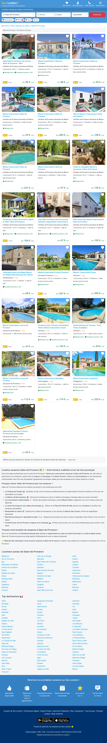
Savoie (4, 607)
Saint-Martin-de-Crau (45, 590)
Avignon (75, 565)
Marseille (40, 559)
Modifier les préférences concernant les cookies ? (53, 735)
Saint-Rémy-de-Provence (46, 562)
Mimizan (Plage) (8, 646)
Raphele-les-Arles (8, 573)
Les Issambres (77, 635)
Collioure (75, 652)
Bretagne (5, 604)
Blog (72, 711)
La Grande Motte (78, 638)
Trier (35, 20)
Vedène (75, 590)
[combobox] (18, 14)
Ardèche (5, 618)
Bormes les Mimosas (44, 638)
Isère (74, 609)
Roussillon (76, 573)
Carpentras (76, 570)
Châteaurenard (7, 579)
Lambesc (40, 587)
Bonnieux (40, 567)
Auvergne (75, 604)
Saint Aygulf (41, 660)
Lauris (74, 585)
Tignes (75, 618)
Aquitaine (75, 601)
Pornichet (5, 672)
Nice (3, 666)
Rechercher (97, 15)
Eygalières (5, 585)
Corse (39, 604)
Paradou (40, 565)
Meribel (40, 624)
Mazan (4, 570)
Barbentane (76, 582)
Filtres (19, 20)
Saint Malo (6, 663)
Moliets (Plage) (78, 649)
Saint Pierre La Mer (79, 641)
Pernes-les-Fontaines (10, 567)
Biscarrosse (6, 638)
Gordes (75, 559)
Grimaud (5, 655)
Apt (3, 562)
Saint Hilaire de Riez (79, 643)
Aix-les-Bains (77, 646)
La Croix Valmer (78, 666)
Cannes (4, 624)
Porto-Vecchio (42, 655)
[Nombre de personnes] (80, 14)
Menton (4, 660)
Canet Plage (77, 663)
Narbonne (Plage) (78, 658)
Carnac (39, 632)
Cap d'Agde (76, 621)
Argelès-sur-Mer (8, 621)
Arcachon (40, 626)
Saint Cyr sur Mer (78, 655)
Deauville (5, 643)
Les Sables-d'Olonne (80, 629)
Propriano (76, 660)
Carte (28, 20)
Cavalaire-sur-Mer (43, 635)
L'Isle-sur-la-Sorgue (44, 556)
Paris (39, 618)
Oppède (75, 562)
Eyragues (40, 585)
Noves (4, 576)
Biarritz (75, 669)
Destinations (8, 20)
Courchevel (41, 666)
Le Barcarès (76, 626)
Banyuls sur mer (43, 646)
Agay (39, 658)
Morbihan (5, 612)
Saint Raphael (7, 632)
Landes (39, 612)
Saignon (40, 573)
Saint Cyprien (77, 632)
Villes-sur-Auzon (43, 582)
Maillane (40, 579)
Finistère (40, 615)
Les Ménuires (77, 624)
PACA (4, 601)
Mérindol (5, 587)
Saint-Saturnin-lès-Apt (45, 570)
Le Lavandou (41, 629)
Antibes (40, 663)
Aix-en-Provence (8, 559)
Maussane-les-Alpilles (10, 565)
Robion (4, 582)
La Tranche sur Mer (9, 641)
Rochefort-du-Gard (44, 576)
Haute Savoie (42, 607)
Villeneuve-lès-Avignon (80, 576)
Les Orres (40, 621)
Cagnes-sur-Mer (43, 669)
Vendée (40, 609)
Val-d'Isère (6, 635)
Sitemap (99, 711)
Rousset (5, 590)
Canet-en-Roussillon (9, 652)
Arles (74, 556)
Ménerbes (76, 579)
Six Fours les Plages (9, 649)
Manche (75, 612)
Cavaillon (75, 567)
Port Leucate (6, 658)
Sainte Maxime (7, 626)
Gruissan (40, 641)
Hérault (4, 609)
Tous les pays (90, 711)
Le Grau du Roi (7, 629)
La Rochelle (41, 652)
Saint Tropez (6, 669)
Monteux (75, 587)
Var (73, 607)
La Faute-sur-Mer (43, 649)
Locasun (47, 714)
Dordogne (76, 615)
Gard (3, 615)
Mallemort (5, 556)
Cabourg (40, 643)
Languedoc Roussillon (45, 601)
